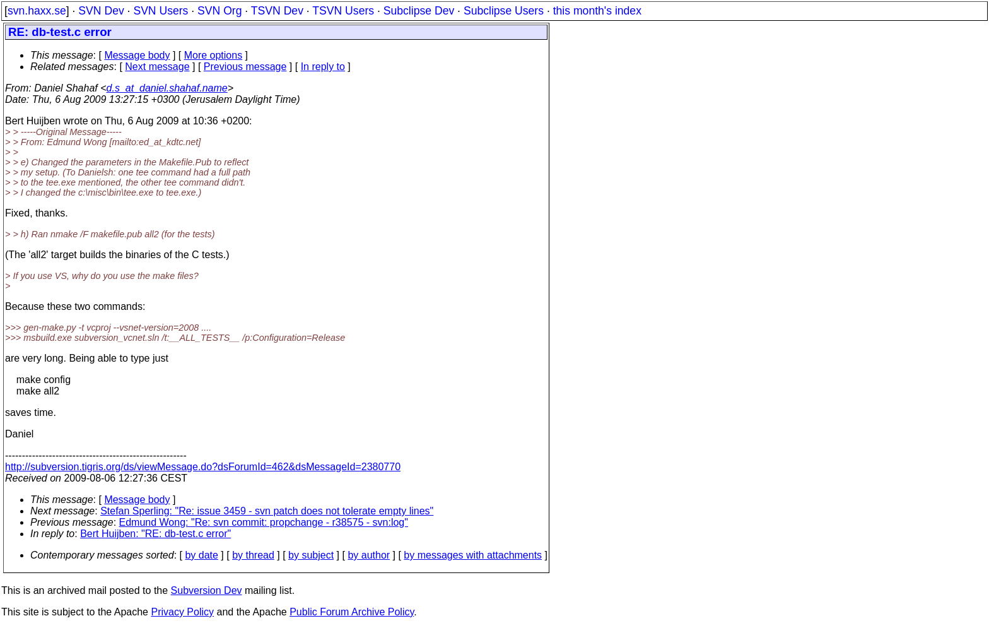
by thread (253, 555)
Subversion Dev (206, 590)
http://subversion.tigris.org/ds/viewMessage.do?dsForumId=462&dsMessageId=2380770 (203, 466)
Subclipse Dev (418, 10)
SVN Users (160, 10)
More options (213, 55)
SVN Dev (101, 10)
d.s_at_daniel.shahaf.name (167, 88)
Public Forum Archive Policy (352, 612)
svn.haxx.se (37, 10)
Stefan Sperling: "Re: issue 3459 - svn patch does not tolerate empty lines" (266, 511)
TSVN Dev (277, 10)
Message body (137, 55)
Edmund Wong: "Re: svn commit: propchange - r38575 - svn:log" (263, 522)
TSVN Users (343, 10)
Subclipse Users (504, 10)
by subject (311, 555)
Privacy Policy (182, 612)
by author (369, 555)
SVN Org (219, 10)
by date (201, 555)
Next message (157, 66)
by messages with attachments (473, 555)
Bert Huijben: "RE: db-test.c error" (155, 533)
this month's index (597, 10)
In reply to (323, 66)
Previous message (245, 66)
